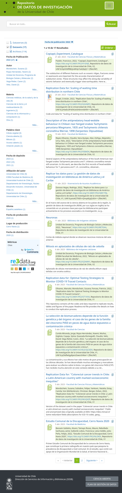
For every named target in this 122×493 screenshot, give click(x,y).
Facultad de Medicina (77, 134)
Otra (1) (9, 120)
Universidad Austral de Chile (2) (19, 180)
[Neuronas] (49, 223)
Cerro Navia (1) (12, 227)
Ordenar (108, 47)
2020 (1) (10, 218)
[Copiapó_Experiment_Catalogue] (49, 59)
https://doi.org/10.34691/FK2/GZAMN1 (73, 261)
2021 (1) (10, 165)
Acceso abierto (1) (14, 143)
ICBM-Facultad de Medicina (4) (19, 177)
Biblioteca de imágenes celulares (82, 220)
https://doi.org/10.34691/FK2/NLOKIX (84, 436)
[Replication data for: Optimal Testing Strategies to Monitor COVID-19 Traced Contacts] (49, 287)
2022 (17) (12, 60)
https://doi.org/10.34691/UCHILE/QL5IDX (74, 349)
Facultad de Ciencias (75, 329)
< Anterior (67, 460)
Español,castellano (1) (15, 209)
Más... (35, 89)
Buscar (111, 23)
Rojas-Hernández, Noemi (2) (18, 72)
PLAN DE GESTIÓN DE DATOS (102, 484)
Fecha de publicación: (59, 42)
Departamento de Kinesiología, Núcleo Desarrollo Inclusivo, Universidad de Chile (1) (22, 187)
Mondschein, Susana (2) (16, 69)
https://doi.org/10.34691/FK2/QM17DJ (90, 193)
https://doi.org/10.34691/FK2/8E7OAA (89, 227)
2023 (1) (10, 159)
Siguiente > (91, 460)
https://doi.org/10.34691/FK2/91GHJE (72, 63)
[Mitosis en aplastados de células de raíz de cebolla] (49, 252)
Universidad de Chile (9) (16, 174)
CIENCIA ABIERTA (102, 478)
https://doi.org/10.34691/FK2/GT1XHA (73, 296)
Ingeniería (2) (12, 110)
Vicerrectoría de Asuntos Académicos (84, 183)
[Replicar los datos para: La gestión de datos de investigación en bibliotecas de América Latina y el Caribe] (49, 186)
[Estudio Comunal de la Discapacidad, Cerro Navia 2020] (49, 427)
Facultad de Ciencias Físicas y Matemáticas (87, 57)
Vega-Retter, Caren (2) (16, 81)
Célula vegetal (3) (13, 133)
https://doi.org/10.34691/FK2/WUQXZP (73, 399)
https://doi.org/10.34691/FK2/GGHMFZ (73, 104)
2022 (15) (10, 162)
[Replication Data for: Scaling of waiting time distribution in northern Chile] (49, 97)
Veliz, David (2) (12, 85)
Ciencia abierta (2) (14, 136)
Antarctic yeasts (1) (14, 146)
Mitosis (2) (10, 139)
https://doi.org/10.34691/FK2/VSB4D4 (72, 151)
